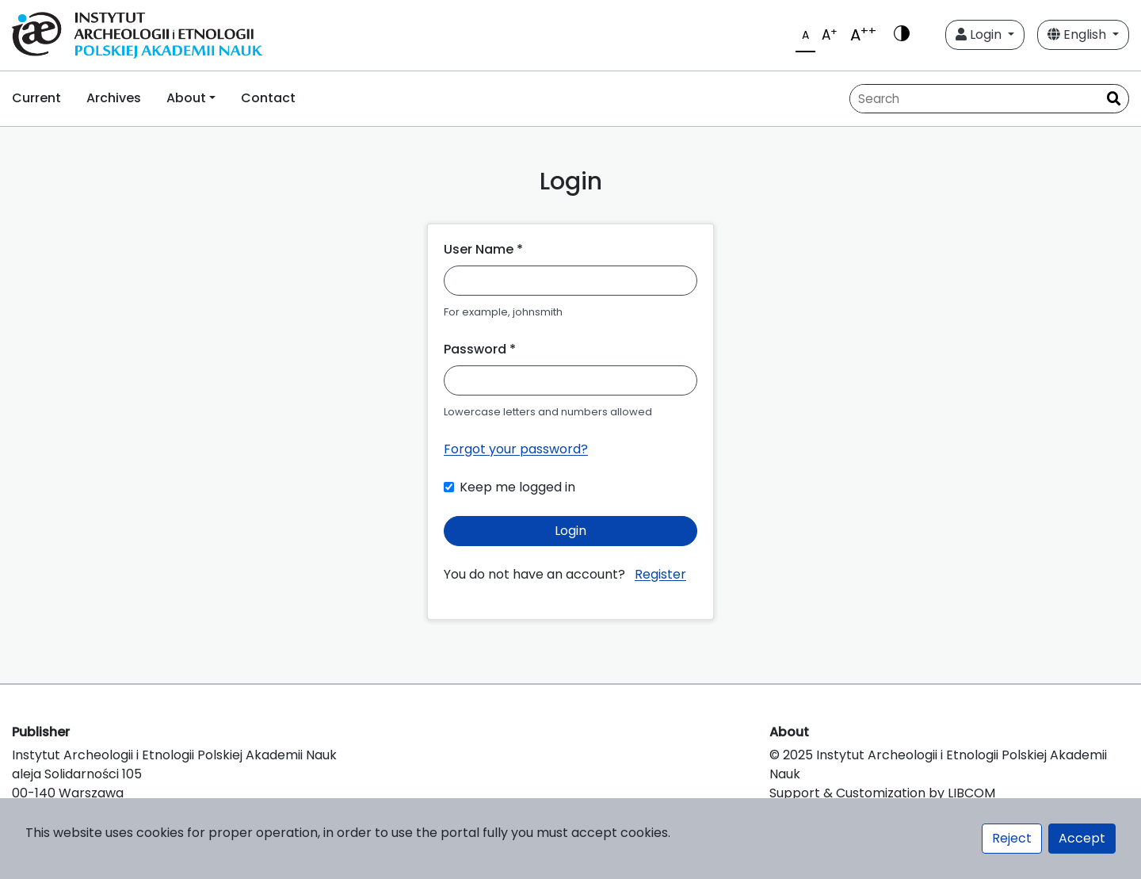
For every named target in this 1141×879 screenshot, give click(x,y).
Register (660, 574)
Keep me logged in (517, 487)
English (1078, 34)
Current (36, 98)
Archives (113, 98)
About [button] (186, 98)
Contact (268, 98)
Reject (1012, 838)
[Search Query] (974, 99)
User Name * (483, 249)
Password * (480, 349)
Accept (1082, 838)
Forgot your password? (516, 449)
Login (980, 34)
